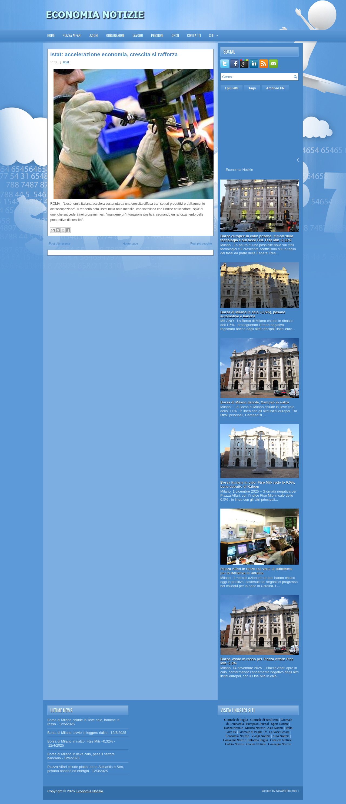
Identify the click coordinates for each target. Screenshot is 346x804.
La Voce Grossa (279, 732)
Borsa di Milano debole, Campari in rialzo (254, 402)
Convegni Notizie (234, 740)
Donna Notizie (233, 728)
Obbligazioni (115, 35)
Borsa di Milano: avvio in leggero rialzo (77, 733)
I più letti (231, 88)
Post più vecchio (201, 243)
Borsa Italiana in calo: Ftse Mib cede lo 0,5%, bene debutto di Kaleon (257, 484)
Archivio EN (275, 88)
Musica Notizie (255, 728)
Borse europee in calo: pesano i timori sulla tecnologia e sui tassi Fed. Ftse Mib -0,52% (256, 238)
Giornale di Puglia (236, 720)
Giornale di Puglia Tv (253, 732)
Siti (215, 34)
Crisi (175, 35)
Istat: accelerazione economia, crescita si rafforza (114, 54)
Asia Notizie (275, 728)
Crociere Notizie (281, 740)
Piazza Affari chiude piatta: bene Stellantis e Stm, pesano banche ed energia (85, 769)
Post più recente (60, 243)
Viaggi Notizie (260, 736)
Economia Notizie (239, 170)
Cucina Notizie (256, 744)
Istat (66, 62)
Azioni (93, 35)
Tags (252, 88)
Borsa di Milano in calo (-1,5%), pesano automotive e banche (252, 314)
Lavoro (138, 35)
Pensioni (157, 35)
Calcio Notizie (234, 744)
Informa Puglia (258, 740)
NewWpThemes (286, 790)
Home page (130, 243)
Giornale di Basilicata (264, 720)
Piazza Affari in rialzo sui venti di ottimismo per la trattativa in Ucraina (256, 571)
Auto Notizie (280, 736)
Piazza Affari (72, 35)
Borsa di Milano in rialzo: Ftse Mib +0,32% (80, 741)
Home (51, 35)
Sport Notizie (279, 724)
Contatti (194, 35)
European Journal (257, 724)
